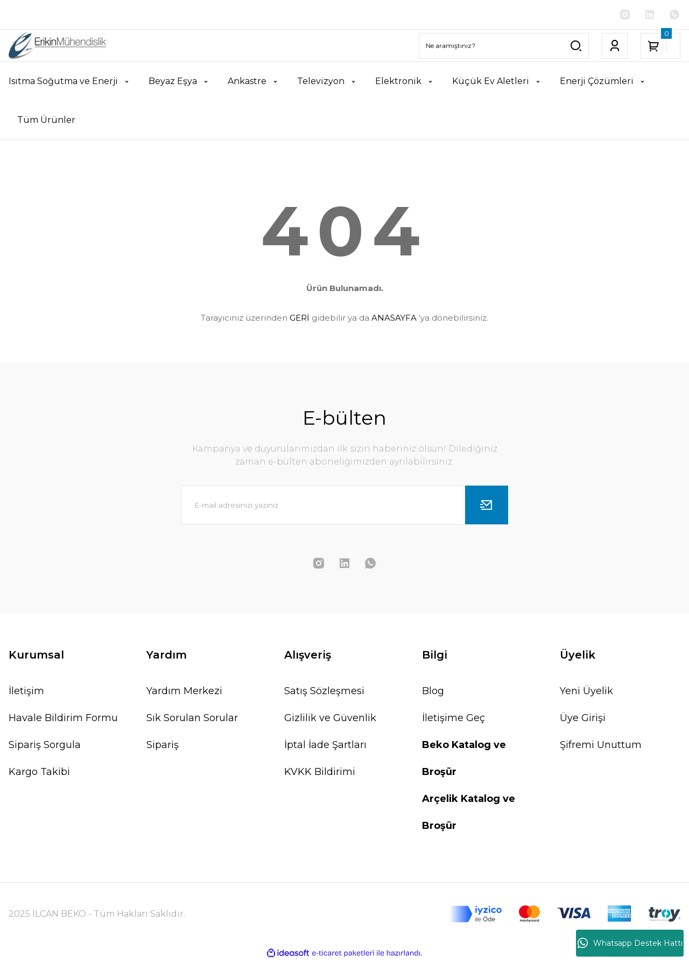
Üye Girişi (583, 719)
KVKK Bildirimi (319, 773)
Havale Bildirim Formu (63, 719)
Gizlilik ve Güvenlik (330, 719)
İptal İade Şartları (325, 746)
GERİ (300, 319)
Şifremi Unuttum (601, 746)
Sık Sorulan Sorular (192, 719)
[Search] (504, 47)
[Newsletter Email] (344, 506)
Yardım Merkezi (184, 692)
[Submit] (486, 506)
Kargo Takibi (39, 773)
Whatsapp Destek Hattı (630, 943)
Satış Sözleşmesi (324, 692)
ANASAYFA (394, 319)
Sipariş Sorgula (45, 746)
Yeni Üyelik (586, 692)
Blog (433, 692)
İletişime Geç (453, 719)
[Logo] (57, 46)
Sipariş (162, 746)
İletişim (26, 692)
